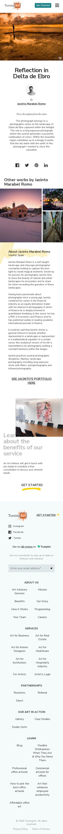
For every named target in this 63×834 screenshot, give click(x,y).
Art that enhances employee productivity (42, 789)
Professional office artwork (19, 770)
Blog (19, 745)
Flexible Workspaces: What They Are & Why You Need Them (42, 753)
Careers (42, 617)
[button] (57, 5)
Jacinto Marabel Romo (31, 104)
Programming (42, 609)
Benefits (19, 601)
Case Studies (42, 719)
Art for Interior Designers (19, 649)
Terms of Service (41, 829)
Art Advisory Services (19, 591)
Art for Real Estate (42, 637)
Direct (19, 701)
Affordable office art (20, 804)
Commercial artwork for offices (42, 772)
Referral (42, 693)
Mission (42, 589)
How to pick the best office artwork (19, 787)
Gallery (19, 719)
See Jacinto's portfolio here (32, 381)
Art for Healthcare (42, 649)
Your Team (19, 617)
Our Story (42, 601)
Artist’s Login (42, 674)
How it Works (19, 609)
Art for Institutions (19, 660)
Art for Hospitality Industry (42, 662)
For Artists (19, 674)
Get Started (43, 5)
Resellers (19, 693)
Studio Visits (19, 727)
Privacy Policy (20, 829)
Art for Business (19, 635)
